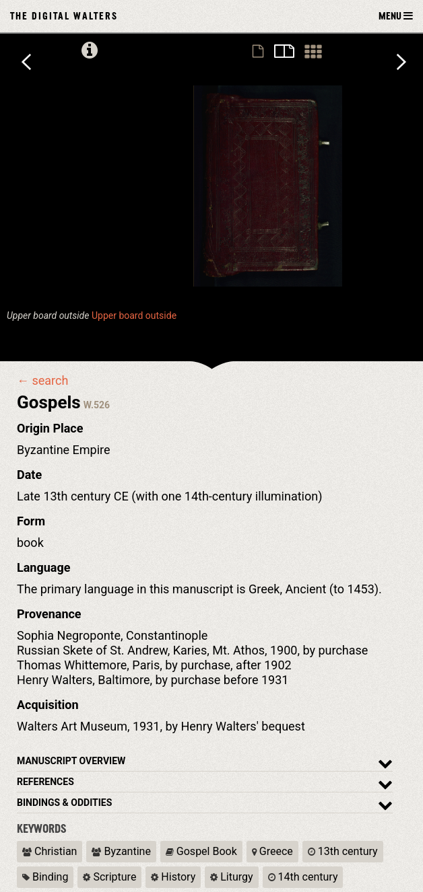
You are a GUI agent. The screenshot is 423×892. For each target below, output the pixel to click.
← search (42, 381)
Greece (272, 851)
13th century (343, 851)
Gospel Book (201, 851)
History (173, 876)
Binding (45, 876)
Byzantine (121, 851)
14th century (303, 876)
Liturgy (231, 876)
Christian (49, 851)
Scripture (109, 876)
